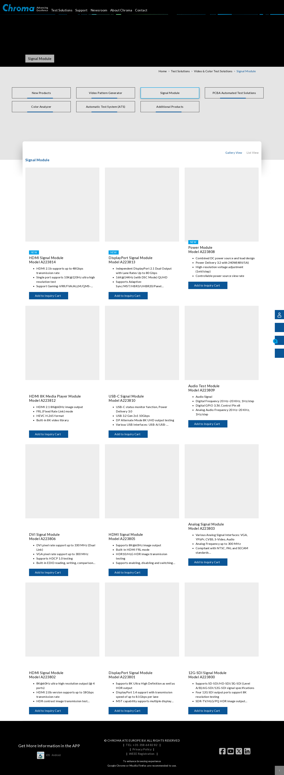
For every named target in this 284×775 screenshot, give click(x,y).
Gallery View (233, 152)
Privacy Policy (142, 749)
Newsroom (103, 10)
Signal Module (246, 71)
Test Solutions (66, 10)
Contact (145, 10)
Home (163, 71)
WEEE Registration (142, 753)
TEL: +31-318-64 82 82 (142, 745)
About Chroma (125, 10)
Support (86, 10)
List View (253, 152)
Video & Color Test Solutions (213, 71)
